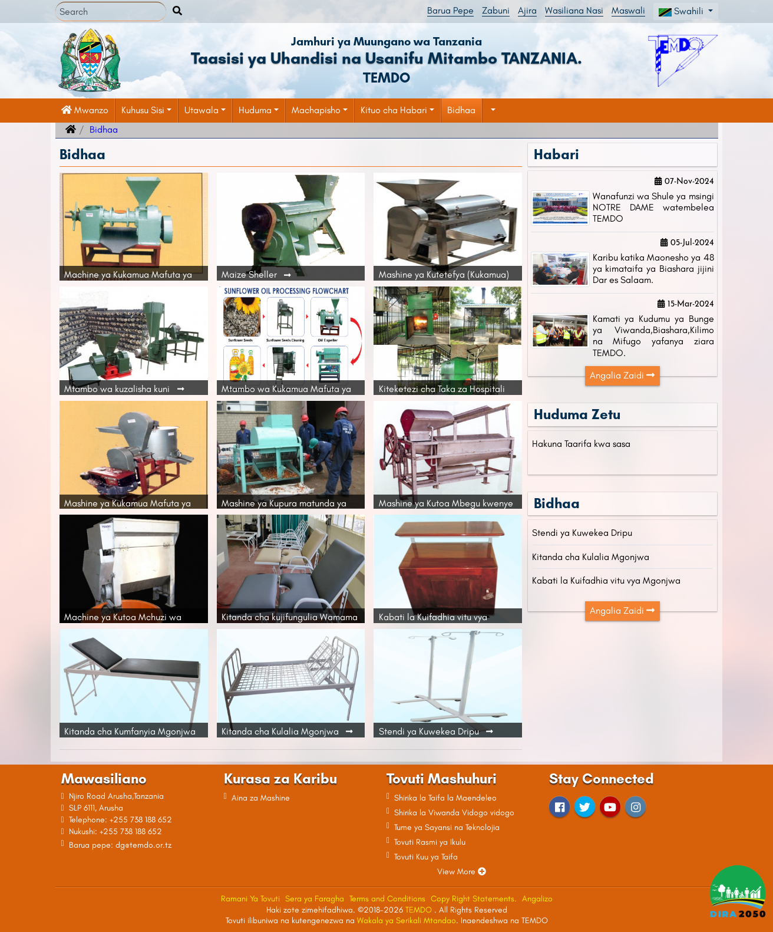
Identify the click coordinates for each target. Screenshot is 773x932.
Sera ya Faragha (314, 899)
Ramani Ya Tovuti (250, 899)
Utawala (201, 110)
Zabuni (496, 10)
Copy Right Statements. (474, 899)
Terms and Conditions (387, 899)
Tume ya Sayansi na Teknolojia (447, 827)
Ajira (527, 10)
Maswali (628, 10)
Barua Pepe (450, 10)
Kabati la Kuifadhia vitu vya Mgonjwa (606, 580)
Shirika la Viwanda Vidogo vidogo (454, 813)
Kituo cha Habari (394, 110)
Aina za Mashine (261, 798)
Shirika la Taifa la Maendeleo (445, 798)
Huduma (255, 110)
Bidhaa (461, 110)
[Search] (110, 12)
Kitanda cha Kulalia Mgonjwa (590, 556)
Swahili (682, 11)
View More (461, 872)
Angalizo (537, 899)
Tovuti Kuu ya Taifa (426, 857)
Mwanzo (84, 110)
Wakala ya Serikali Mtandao (406, 920)
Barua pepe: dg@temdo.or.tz (120, 845)
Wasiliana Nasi (574, 10)
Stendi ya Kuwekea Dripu (582, 532)
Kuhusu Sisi (142, 110)
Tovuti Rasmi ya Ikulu (429, 842)
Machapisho (316, 110)
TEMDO (419, 910)
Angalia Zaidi (622, 375)
